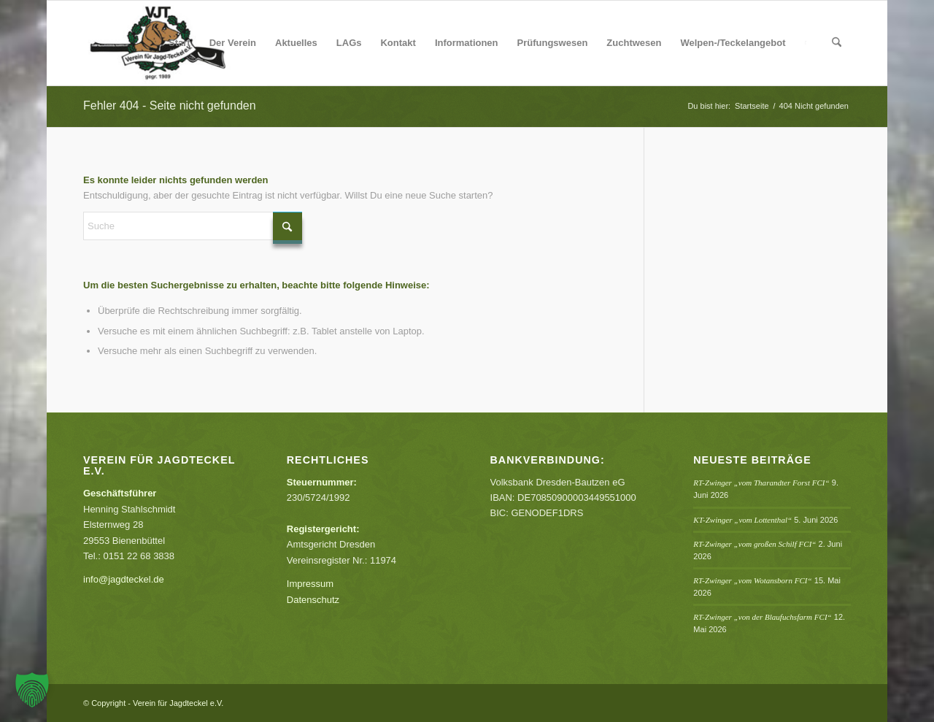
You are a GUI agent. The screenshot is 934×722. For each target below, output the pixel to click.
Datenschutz (313, 599)
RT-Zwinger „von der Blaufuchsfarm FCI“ (762, 616)
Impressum (310, 583)
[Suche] (836, 43)
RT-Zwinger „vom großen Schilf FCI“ (754, 543)
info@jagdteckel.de (123, 579)
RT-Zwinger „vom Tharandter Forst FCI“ (761, 482)
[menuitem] (179, 43)
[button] (32, 690)
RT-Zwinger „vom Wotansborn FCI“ (752, 580)
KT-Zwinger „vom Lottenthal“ (742, 519)
